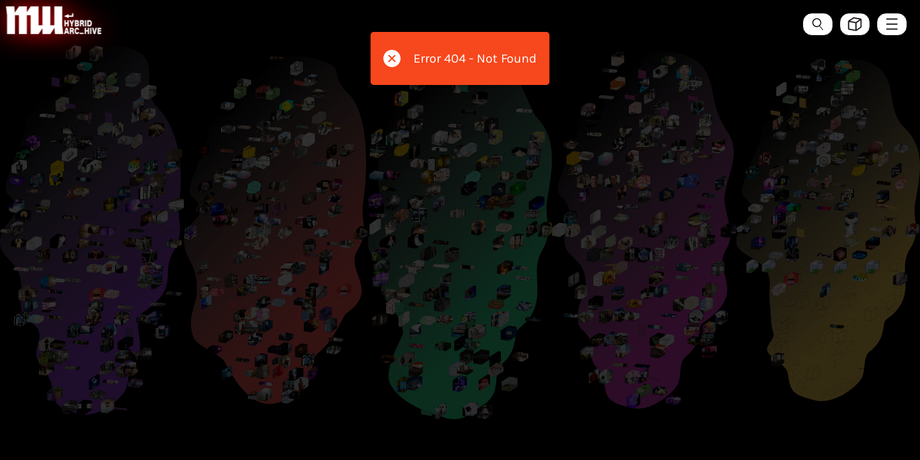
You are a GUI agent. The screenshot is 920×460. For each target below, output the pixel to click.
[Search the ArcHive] (817, 24)
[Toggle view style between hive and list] (854, 24)
